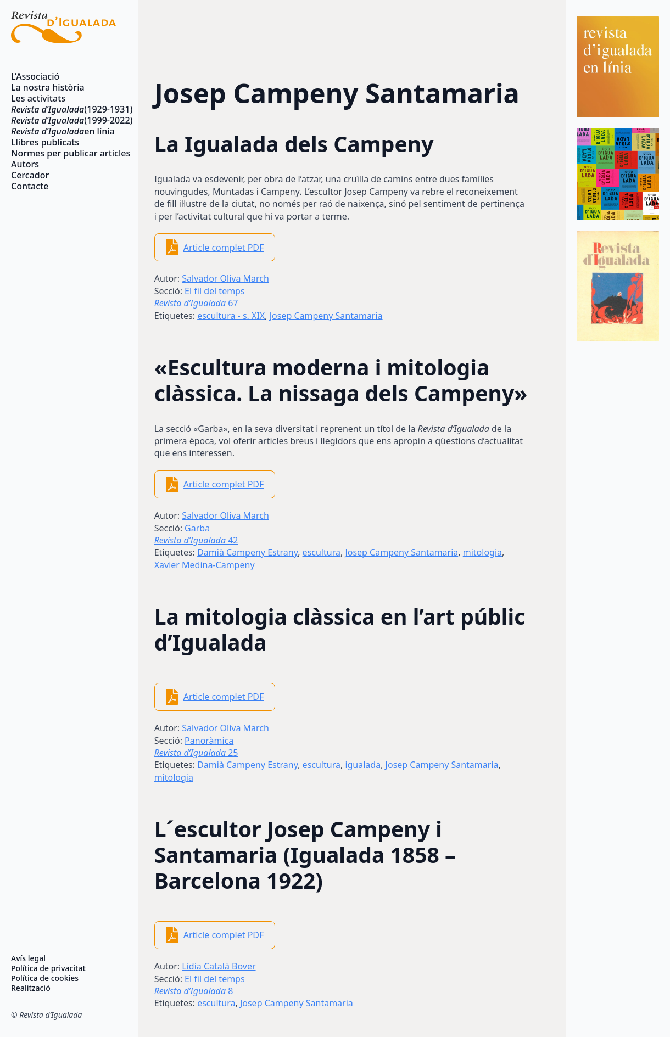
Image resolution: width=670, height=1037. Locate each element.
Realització (31, 988)
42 (196, 540)
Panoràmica (209, 741)
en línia (63, 131)
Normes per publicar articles (63, 153)
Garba (197, 528)
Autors (25, 164)
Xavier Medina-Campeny (204, 565)
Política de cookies (45, 978)
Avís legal (28, 958)
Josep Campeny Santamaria (326, 316)
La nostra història (48, 87)
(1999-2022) (63, 120)
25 (196, 753)
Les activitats (38, 98)
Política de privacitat (48, 968)
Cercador (30, 175)
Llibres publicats (45, 142)
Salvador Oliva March (225, 278)
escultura (321, 552)
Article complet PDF (223, 248)
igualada (363, 765)
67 (196, 303)
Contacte (29, 186)
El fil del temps (215, 291)
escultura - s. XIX (231, 316)
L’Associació (35, 76)
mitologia (482, 552)
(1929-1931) (63, 109)
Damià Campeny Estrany (247, 552)
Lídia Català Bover (218, 966)
